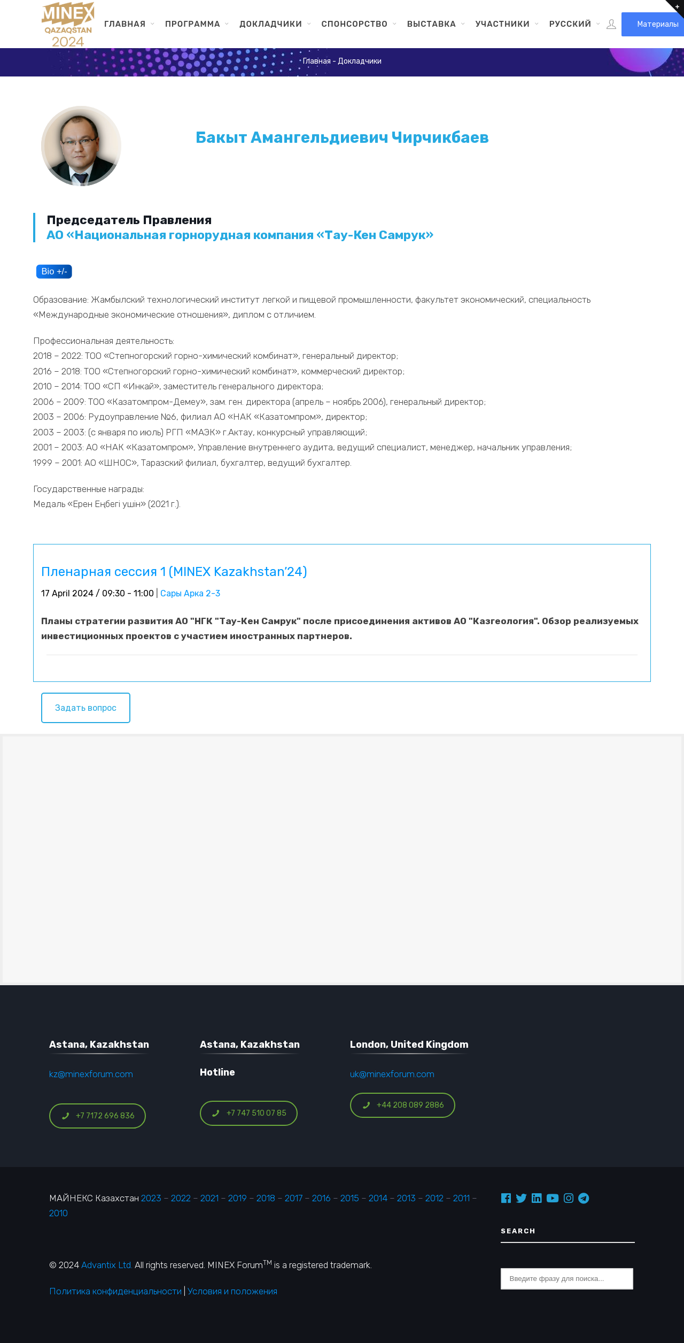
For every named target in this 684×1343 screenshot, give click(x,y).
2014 (378, 1198)
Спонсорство (355, 24)
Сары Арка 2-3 (190, 593)
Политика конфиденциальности (115, 1291)
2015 (349, 1198)
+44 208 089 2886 (403, 1105)
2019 (236, 1198)
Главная (125, 24)
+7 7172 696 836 (98, 1116)
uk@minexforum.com (392, 1074)
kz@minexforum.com (91, 1074)
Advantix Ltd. (107, 1265)
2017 (293, 1198)
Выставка (431, 24)
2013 (406, 1198)
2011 (461, 1198)
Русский (570, 24)
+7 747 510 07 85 (249, 1113)
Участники (503, 24)
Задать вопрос (85, 708)
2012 (434, 1198)
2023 (151, 1198)
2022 (181, 1198)
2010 (58, 1213)
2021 (209, 1198)
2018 (265, 1198)
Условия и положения (232, 1291)
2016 (321, 1198)
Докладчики (270, 24)
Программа (192, 24)
